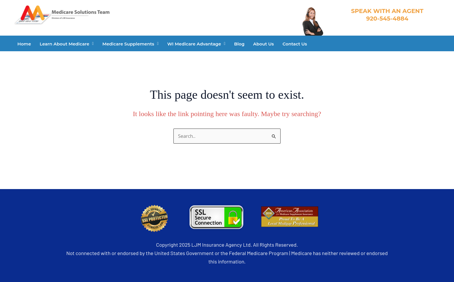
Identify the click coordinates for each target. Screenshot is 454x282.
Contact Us (295, 44)
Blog (239, 44)
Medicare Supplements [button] (130, 44)
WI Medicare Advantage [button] (196, 44)
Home (24, 44)
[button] (66, 43)
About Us (263, 44)
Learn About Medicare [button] (67, 44)
